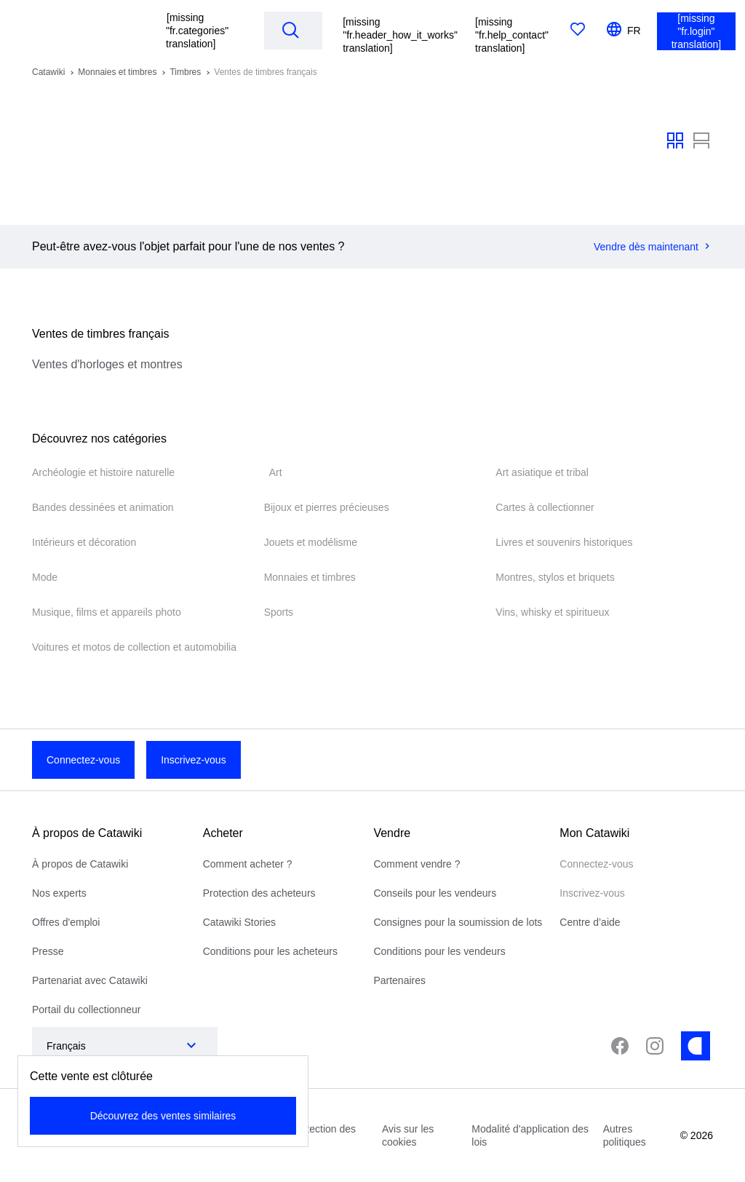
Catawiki (48, 72)
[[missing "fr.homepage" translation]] (87, 31)
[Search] (290, 29)
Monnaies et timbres (117, 72)
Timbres (185, 72)
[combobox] (110, 1046)
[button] (200, 30)
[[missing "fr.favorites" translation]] (577, 30)
